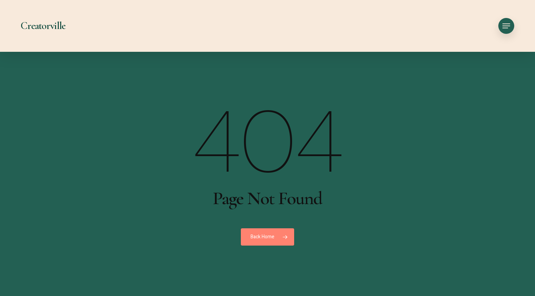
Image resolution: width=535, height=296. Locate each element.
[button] (506, 26)
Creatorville (43, 26)
